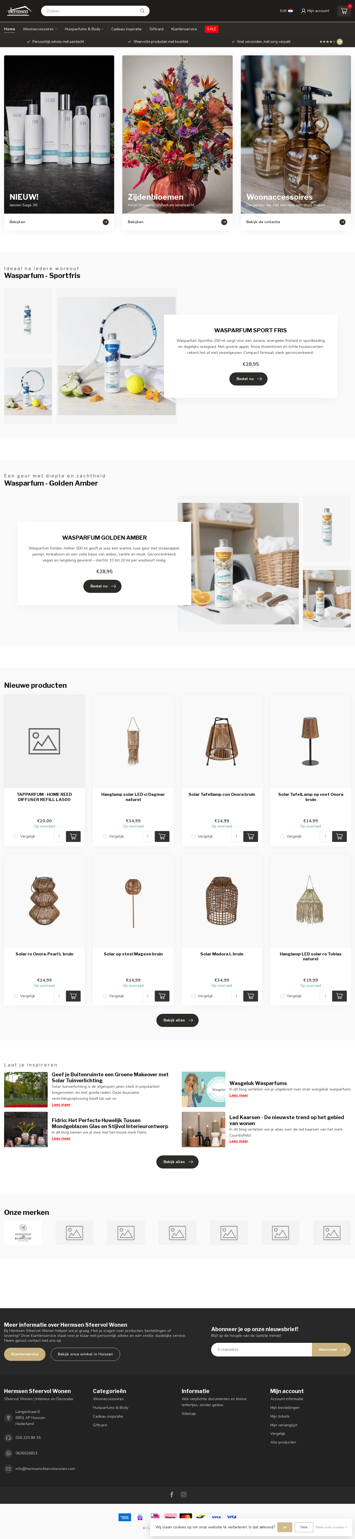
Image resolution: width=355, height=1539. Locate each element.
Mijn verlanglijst (283, 1425)
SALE (211, 29)
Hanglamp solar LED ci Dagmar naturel (133, 797)
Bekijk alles (178, 1020)
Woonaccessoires (38, 29)
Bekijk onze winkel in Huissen (85, 1354)
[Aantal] (59, 836)
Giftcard (156, 29)
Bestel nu (249, 379)
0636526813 (26, 1453)
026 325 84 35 (28, 1437)
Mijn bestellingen (285, 1407)
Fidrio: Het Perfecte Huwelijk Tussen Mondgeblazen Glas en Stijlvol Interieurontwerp (110, 1123)
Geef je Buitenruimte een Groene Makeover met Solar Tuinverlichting (110, 1077)
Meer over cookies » (331, 1527)
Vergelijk (27, 836)
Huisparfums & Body (82, 29)
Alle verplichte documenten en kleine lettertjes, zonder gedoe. (214, 1401)
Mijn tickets (280, 1416)
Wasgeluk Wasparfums (258, 1083)
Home (9, 29)
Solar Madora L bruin (221, 954)
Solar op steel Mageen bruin (133, 954)
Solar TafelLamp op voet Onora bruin (310, 797)
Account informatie (286, 1398)
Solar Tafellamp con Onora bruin (222, 794)
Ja (285, 1527)
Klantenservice (184, 29)
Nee (304, 1527)
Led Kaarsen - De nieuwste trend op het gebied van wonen (286, 1120)
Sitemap (189, 1413)
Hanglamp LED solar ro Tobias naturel (311, 956)
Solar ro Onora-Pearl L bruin (44, 954)
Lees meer (61, 1104)
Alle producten (283, 1442)
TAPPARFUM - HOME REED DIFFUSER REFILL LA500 (44, 797)
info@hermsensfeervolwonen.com (45, 1468)
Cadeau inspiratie (126, 29)
